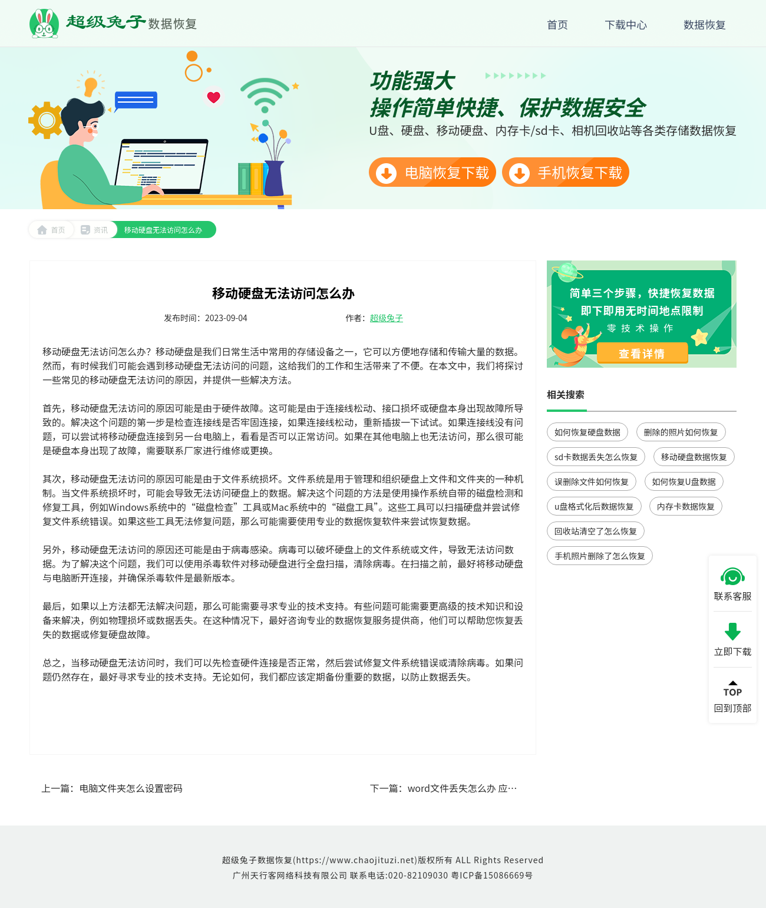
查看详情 (642, 353)
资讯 (94, 229)
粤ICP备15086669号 (492, 875)
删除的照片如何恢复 (681, 432)
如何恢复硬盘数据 (587, 432)
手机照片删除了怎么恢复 (599, 556)
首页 (51, 229)
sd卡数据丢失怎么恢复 (596, 457)
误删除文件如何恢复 (591, 481)
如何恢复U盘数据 (684, 481)
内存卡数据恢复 (686, 506)
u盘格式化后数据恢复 (594, 506)
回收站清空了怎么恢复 (595, 531)
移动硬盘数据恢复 (694, 457)
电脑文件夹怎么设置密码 (131, 788)
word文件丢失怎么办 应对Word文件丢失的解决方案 (517, 788)
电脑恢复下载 (432, 172)
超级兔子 (386, 317)
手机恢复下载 (565, 172)
